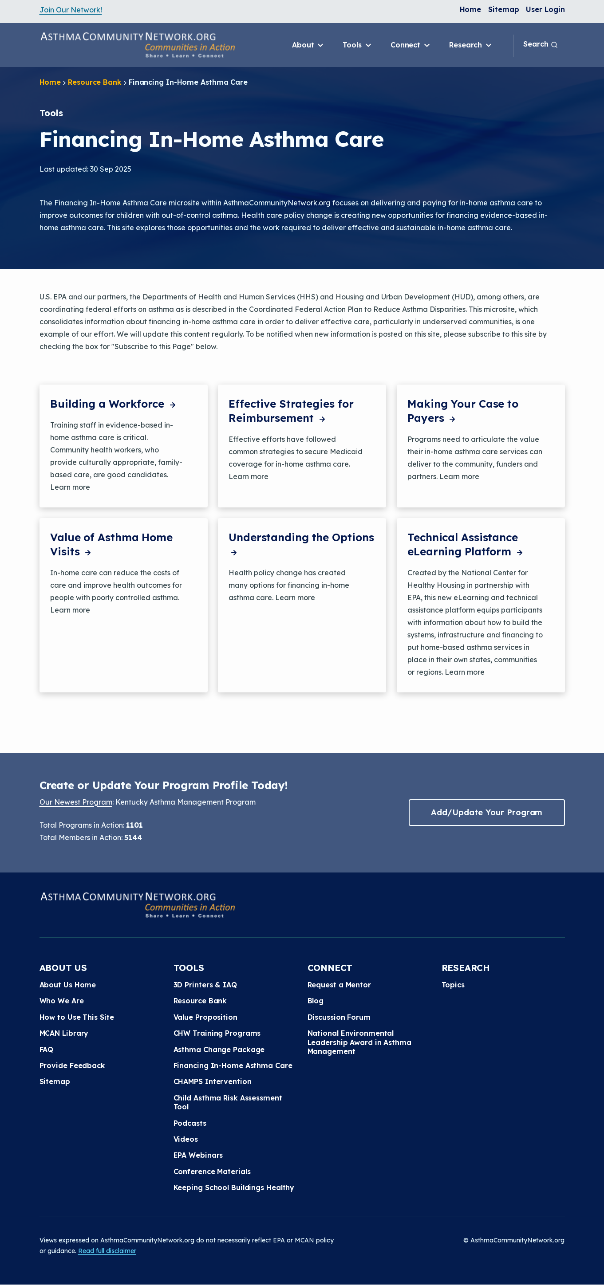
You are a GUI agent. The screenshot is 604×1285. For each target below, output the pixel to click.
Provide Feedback (72, 1065)
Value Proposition (205, 1017)
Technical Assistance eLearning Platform (466, 544)
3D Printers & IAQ (205, 984)
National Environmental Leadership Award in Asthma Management (359, 1042)
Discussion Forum (339, 1017)
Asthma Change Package (219, 1049)
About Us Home (67, 984)
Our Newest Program (75, 802)
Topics (453, 984)
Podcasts (190, 1123)
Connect (411, 45)
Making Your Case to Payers (462, 410)
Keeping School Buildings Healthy (234, 1187)
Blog (316, 1000)
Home (471, 9)
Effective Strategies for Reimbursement (291, 410)
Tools (357, 45)
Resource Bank (95, 82)
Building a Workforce (114, 403)
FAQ (46, 1049)
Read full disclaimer (107, 1251)
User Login (545, 9)
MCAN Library (64, 1033)
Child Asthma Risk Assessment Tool (228, 1102)
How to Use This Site (76, 1017)
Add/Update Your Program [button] (487, 812)
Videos (186, 1139)
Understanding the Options (301, 544)
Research (471, 45)
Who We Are (61, 1000)
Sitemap (503, 9)
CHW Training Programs (217, 1033)
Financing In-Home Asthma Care (233, 1065)
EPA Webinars (198, 1155)
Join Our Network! (70, 9)
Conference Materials (212, 1171)
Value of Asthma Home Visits (111, 544)
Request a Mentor (339, 984)
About (308, 45)
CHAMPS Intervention (213, 1081)
